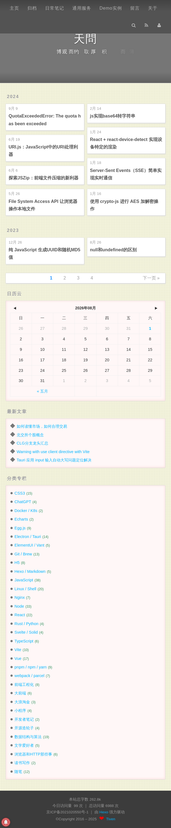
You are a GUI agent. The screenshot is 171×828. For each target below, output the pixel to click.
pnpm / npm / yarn (30, 667)
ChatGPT (22, 502)
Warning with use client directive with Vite (53, 452)
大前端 (20, 693)
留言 (135, 8)
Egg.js (19, 528)
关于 (152, 8)
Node (19, 606)
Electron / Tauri (27, 536)
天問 (85, 39)
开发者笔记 (24, 719)
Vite (17, 649)
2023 (13, 230)
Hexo (104, 812)
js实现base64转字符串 (113, 116)
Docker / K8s (25, 510)
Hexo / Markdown (29, 571)
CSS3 (19, 493)
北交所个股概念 (30, 435)
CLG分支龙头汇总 (32, 443)
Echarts (21, 519)
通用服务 (81, 8)
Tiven (110, 819)
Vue (17, 658)
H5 (16, 562)
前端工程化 (24, 684)
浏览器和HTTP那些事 (33, 754)
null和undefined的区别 (113, 249)
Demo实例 (110, 8)
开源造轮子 (24, 728)
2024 (13, 96)
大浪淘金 (22, 702)
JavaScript (23, 580)
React (19, 615)
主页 (14, 8)
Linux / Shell (25, 589)
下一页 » (151, 278)
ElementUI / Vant (29, 545)
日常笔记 (54, 8)
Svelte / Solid (26, 632)
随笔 (18, 771)
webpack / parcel (29, 675)
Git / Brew (23, 554)
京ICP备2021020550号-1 (67, 812)
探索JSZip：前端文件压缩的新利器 (43, 178)
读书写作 (22, 763)
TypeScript (23, 641)
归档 (32, 8)
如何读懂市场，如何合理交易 (42, 426)
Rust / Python (26, 623)
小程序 (20, 710)
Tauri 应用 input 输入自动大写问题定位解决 (54, 460)
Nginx (19, 597)
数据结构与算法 (28, 737)
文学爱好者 (24, 745)
